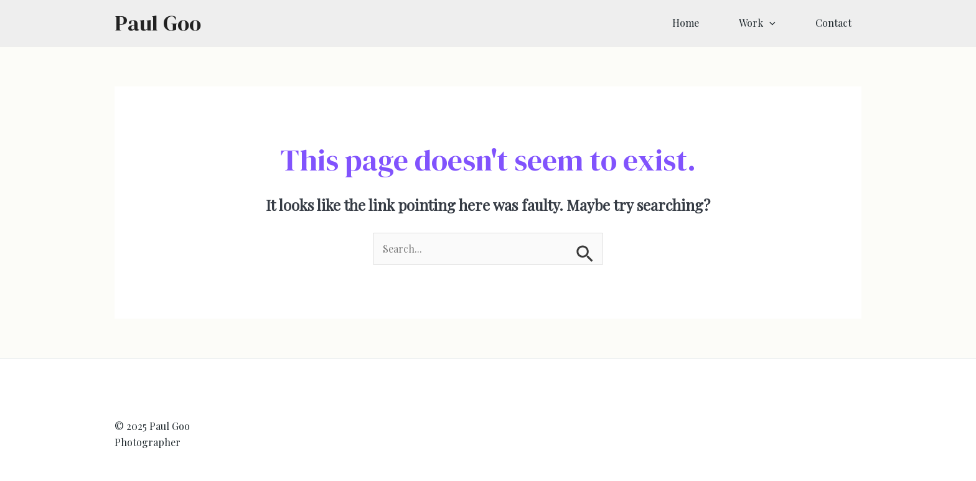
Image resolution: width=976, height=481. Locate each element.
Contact (833, 22)
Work (757, 23)
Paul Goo (158, 23)
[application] (769, 23)
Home (685, 22)
